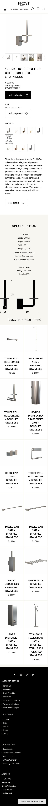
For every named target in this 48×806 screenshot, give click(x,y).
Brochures (7, 689)
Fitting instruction (24, 270)
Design (5, 730)
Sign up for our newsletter (32, 801)
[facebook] (15, 675)
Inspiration (7, 697)
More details (13, 203)
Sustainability (8, 749)
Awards (5, 726)
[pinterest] (27, 675)
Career (5, 734)
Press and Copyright (11, 708)
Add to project (18, 113)
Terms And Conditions (11, 700)
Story (5, 723)
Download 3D (24, 274)
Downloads (7, 686)
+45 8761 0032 (8, 790)
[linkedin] (33, 675)
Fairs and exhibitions (11, 704)
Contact (6, 719)
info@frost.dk (7, 793)
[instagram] (21, 675)
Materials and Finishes (12, 753)
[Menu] (5, 10)
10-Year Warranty (10, 760)
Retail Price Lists (9, 693)
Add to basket (18, 95)
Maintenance (8, 756)
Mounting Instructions (11, 764)
